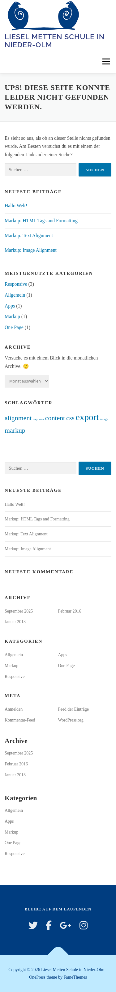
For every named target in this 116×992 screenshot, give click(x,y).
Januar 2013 (15, 621)
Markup (12, 316)
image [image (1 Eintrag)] (104, 419)
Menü (106, 61)
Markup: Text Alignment (29, 235)
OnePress (37, 977)
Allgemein (15, 295)
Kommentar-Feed (20, 720)
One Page (14, 327)
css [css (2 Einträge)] (70, 418)
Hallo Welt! (16, 205)
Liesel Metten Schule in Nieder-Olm (55, 40)
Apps (10, 305)
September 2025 (19, 611)
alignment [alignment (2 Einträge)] (18, 418)
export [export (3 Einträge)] (87, 417)
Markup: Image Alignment (31, 250)
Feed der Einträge (73, 709)
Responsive (16, 284)
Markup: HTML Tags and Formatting (41, 220)
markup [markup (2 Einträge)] (15, 430)
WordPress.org (71, 720)
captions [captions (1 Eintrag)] (38, 419)
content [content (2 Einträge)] (55, 418)
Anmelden (14, 709)
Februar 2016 (69, 611)
